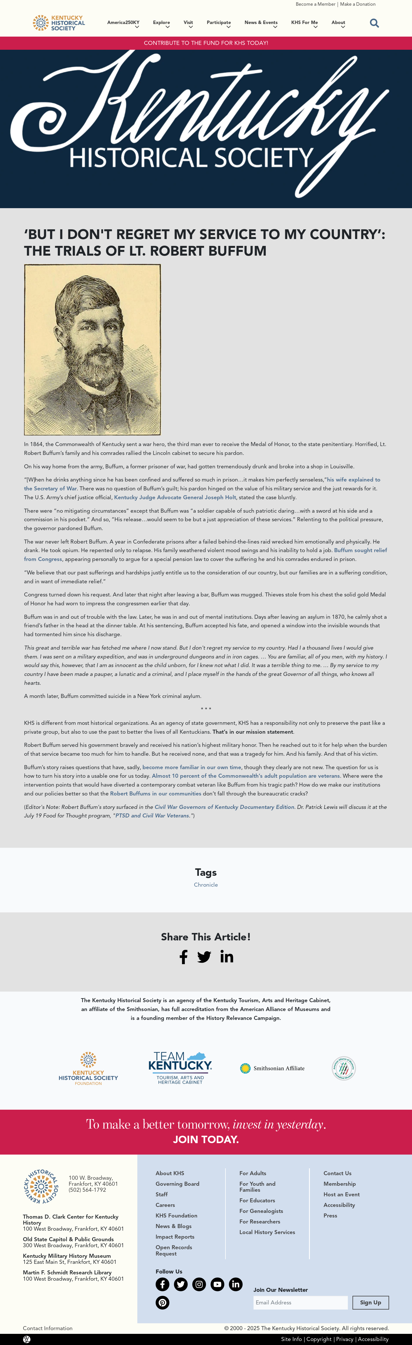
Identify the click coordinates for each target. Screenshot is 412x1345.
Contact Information (48, 1328)
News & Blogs (174, 1226)
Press (330, 1215)
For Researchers (259, 1221)
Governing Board (177, 1184)
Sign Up (370, 1302)
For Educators (257, 1200)
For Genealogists (261, 1211)
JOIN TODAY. (206, 1139)
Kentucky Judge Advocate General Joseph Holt (175, 497)
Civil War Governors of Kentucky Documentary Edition (224, 807)
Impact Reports (175, 1236)
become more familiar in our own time (191, 767)
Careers (165, 1205)
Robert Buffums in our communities (155, 793)
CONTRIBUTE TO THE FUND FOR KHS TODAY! (206, 43)
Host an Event (342, 1194)
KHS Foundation (176, 1215)
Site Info (291, 1339)
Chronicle (206, 885)
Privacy (344, 1339)
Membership (340, 1184)
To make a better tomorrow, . (206, 1124)
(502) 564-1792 (87, 1190)
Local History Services (267, 1232)
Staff (162, 1194)
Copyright (319, 1339)
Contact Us (338, 1173)
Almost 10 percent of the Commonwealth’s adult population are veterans (246, 776)
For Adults (252, 1173)
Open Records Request (174, 1250)
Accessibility (339, 1205)
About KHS (170, 1173)
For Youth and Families (257, 1187)
